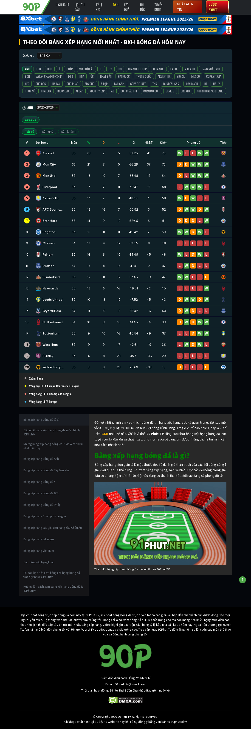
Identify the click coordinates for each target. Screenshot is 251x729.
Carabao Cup (151, 91)
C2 (110, 69)
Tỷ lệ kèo (99, 7)
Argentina (164, 76)
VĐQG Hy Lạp (97, 91)
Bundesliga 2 (171, 83)
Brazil (181, 76)
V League (190, 69)
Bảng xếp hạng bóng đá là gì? (42, 420)
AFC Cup (89, 83)
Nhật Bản (106, 76)
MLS (70, 76)
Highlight (62, 4)
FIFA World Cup (137, 69)
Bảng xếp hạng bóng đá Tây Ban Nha (46, 470)
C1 (101, 69)
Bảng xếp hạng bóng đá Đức (41, 493)
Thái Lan (46, 91)
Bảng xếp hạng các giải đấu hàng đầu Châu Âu (52, 528)
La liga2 (119, 83)
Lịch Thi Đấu (80, 7)
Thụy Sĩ (29, 91)
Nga (81, 76)
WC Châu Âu (86, 69)
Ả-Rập (104, 83)
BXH (115, 4)
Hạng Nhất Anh (211, 69)
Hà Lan (56, 83)
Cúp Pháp (72, 83)
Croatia (185, 91)
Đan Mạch (192, 83)
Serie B (170, 91)
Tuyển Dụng (158, 7)
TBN (38, 69)
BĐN (27, 76)
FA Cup (174, 69)
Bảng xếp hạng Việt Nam (38, 551)
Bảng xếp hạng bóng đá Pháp (42, 505)
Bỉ (205, 83)
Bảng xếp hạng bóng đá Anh (41, 459)
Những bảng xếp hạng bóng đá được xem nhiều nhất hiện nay (53, 446)
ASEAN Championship (49, 76)
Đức (49, 69)
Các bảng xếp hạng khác (38, 562)
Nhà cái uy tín (185, 7)
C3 (120, 69)
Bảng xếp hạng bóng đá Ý (39, 482)
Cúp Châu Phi (129, 91)
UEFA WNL (158, 69)
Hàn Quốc (124, 76)
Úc (92, 76)
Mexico (195, 76)
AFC (27, 83)
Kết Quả (126, 7)
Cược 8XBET (213, 7)
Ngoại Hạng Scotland (210, 91)
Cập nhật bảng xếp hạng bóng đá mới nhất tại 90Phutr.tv (52, 432)
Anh (27, 69)
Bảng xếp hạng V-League (38, 539)
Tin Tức (142, 7)
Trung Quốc (143, 76)
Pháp (70, 69)
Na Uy (216, 83)
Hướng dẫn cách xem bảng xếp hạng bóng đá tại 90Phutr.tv (53, 589)
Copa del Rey (138, 83)
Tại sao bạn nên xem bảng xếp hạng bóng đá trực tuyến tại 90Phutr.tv (51, 575)
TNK (154, 83)
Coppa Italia (213, 76)
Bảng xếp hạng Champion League (44, 516)
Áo (112, 91)
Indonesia (63, 91)
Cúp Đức (41, 83)
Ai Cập (79, 91)
